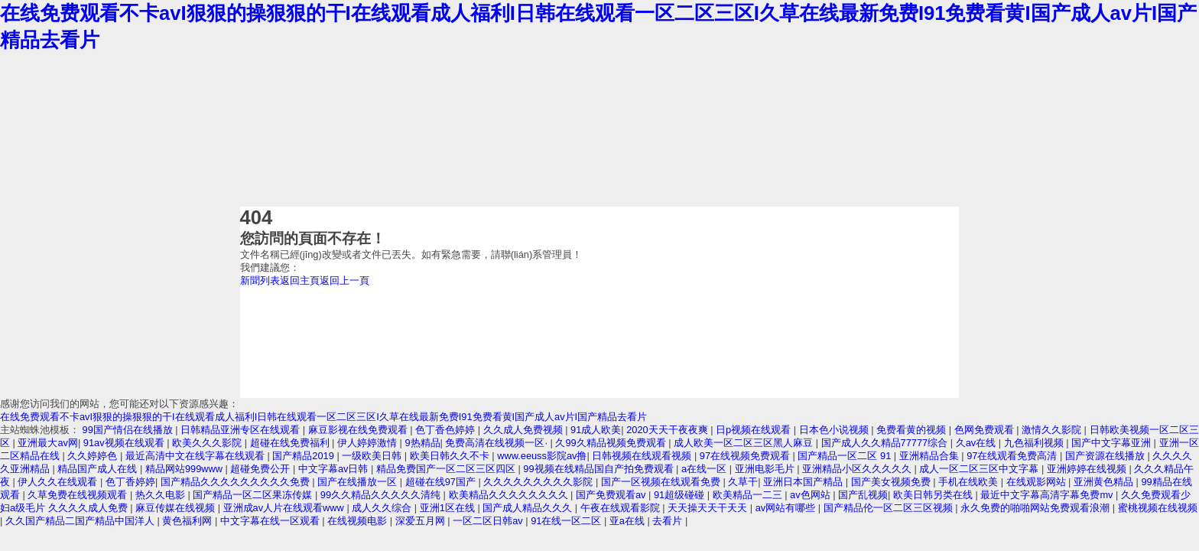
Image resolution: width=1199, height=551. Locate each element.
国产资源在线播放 (1106, 455)
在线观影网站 (1037, 481)
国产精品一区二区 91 (845, 455)
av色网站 (811, 494)
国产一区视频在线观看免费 (662, 481)
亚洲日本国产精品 (804, 481)
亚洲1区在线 (449, 508)
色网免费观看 (985, 429)
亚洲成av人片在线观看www (285, 508)
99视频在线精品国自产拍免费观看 (599, 468)
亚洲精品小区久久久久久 (858, 468)
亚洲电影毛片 (766, 468)
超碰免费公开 (261, 468)
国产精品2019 (304, 455)
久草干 (743, 481)
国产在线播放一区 (358, 481)
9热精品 (422, 442)
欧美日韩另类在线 (934, 494)
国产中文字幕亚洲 (1112, 442)
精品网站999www (185, 468)
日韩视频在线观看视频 (643, 455)
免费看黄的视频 (912, 429)
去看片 (668, 521)
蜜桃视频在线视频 (1157, 508)
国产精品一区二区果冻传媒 (254, 494)
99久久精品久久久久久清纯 (382, 494)
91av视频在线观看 (125, 442)
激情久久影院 (1053, 429)
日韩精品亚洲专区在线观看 (241, 429)
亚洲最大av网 (48, 442)
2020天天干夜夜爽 (668, 429)
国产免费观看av (612, 494)
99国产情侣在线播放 (129, 429)
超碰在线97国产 (442, 481)
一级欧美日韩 (373, 455)
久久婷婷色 (93, 455)
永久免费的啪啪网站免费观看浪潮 (1036, 508)
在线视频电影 (358, 521)
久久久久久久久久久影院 (539, 481)
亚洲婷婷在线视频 (1088, 468)
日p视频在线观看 (755, 429)
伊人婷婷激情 (368, 442)
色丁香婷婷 (130, 481)
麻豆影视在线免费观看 (359, 429)
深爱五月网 (421, 521)
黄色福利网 (188, 521)
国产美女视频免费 (892, 481)
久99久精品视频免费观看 (611, 442)
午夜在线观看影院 (621, 508)
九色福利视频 (1035, 442)
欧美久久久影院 (208, 442)
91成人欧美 (595, 429)
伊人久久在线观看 (59, 481)
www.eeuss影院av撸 (542, 455)
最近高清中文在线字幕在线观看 (196, 455)
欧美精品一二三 (749, 494)
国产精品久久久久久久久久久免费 (237, 481)
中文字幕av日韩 (334, 468)
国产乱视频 (863, 494)
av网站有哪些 (786, 508)
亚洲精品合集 (930, 455)
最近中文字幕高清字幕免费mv (1048, 494)
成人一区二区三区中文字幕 (980, 468)
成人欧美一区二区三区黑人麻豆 (745, 442)
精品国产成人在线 (98, 468)
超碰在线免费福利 (291, 442)
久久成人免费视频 (524, 429)
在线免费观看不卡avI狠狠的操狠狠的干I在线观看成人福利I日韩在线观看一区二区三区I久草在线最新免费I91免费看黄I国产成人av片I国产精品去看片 (323, 416)
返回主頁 (300, 280)
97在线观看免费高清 (1013, 455)
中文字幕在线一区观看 (271, 521)
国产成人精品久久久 (529, 508)
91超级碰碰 (680, 494)
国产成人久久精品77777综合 (885, 442)
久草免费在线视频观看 (79, 494)
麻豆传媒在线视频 (176, 508)
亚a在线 (628, 521)
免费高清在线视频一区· (497, 442)
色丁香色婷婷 (446, 429)
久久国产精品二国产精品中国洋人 (81, 521)
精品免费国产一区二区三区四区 (447, 468)
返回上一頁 (344, 280)
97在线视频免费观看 (746, 455)
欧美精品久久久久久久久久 (510, 494)
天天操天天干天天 (709, 508)
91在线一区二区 (567, 521)
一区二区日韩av (489, 521)
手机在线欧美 (969, 481)
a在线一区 (705, 468)
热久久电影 (161, 494)
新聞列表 (260, 280)
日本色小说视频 (835, 429)
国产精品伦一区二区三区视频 (890, 508)
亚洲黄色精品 (1105, 481)
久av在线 (977, 442)
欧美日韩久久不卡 (451, 455)
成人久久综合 (383, 508)
